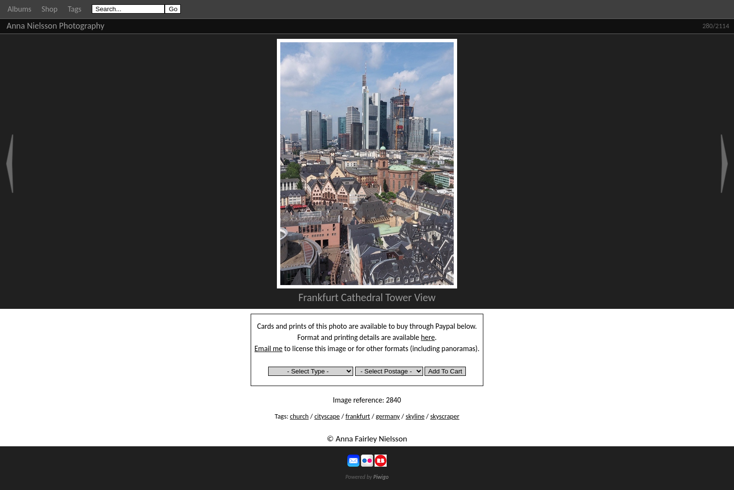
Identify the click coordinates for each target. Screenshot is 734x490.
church (299, 416)
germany (388, 416)
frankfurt (357, 416)
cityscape (327, 416)
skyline (415, 416)
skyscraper (445, 416)
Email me (269, 348)
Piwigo (381, 476)
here (428, 337)
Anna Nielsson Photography (55, 25)
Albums (20, 9)
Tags (74, 9)
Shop (50, 9)
